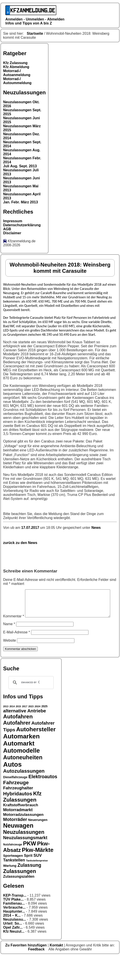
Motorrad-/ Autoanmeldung (16, 73)
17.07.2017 (30, 527)
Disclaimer (12, 233)
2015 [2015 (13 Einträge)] (18, 715)
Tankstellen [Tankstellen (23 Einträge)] (14, 869)
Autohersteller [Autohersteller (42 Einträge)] (36, 738)
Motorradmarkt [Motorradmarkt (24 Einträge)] (18, 819)
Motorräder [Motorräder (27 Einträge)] (15, 828)
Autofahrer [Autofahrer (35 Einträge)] (16, 732)
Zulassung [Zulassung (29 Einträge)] (29, 874)
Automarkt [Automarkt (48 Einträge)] (18, 752)
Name (9, 633)
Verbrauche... (14, 917)
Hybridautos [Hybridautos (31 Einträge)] (17, 803)
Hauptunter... (14, 921)
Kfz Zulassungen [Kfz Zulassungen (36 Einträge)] (22, 806)
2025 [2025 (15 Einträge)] (44, 715)
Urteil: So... (12, 933)
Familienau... (14, 913)
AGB (7, 229)
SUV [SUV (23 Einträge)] (38, 865)
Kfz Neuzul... (13, 941)
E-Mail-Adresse (16, 641)
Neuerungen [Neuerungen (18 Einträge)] (38, 829)
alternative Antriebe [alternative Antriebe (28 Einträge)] (24, 720)
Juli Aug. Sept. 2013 (20, 166)
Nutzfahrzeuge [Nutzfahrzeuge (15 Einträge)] (12, 853)
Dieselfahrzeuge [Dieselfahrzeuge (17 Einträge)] (15, 786)
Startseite (35, 33)
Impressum (12, 221)
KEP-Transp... (14, 905)
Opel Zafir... (13, 937)
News (96, 527)
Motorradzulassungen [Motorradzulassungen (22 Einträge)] (23, 824)
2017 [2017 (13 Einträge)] (24, 715)
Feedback (37, 958)
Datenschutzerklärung (22, 225)
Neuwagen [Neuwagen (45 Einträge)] (18, 834)
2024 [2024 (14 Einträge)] (37, 715)
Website (9, 650)
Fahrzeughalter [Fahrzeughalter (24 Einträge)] (18, 797)
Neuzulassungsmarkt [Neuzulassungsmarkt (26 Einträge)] (25, 847)
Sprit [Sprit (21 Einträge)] (28, 865)
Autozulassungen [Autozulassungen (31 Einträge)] (23, 780)
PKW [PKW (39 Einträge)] (29, 853)
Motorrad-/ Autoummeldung (17, 81)
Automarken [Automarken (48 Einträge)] (21, 745)
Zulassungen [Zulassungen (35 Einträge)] (19, 880)
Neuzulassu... (14, 929)
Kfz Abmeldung (16, 67)
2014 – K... (12, 925)
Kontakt (57, 954)
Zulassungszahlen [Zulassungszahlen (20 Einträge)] (18, 886)
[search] (30, 692)
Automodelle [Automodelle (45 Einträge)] (21, 759)
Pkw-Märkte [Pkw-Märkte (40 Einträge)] (38, 859)
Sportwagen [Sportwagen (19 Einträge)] (13, 865)
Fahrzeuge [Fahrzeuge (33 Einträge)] (16, 792)
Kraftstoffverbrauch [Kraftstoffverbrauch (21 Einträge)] (20, 814)
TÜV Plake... (13, 909)
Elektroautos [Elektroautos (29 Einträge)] (42, 786)
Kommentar (13, 591)
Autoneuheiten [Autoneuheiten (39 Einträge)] (22, 767)
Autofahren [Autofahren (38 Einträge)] (18, 726)
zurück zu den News (20, 543)
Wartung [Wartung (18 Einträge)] (10, 875)
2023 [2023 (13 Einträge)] (31, 715)
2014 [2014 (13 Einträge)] (12, 715)
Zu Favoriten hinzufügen (26, 954)
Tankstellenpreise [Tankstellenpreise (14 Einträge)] (37, 869)
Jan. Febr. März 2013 (20, 202)
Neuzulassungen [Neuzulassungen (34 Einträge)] (23, 841)
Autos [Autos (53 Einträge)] (12, 773)
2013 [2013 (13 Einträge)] (5, 715)
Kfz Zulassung (15, 63)
